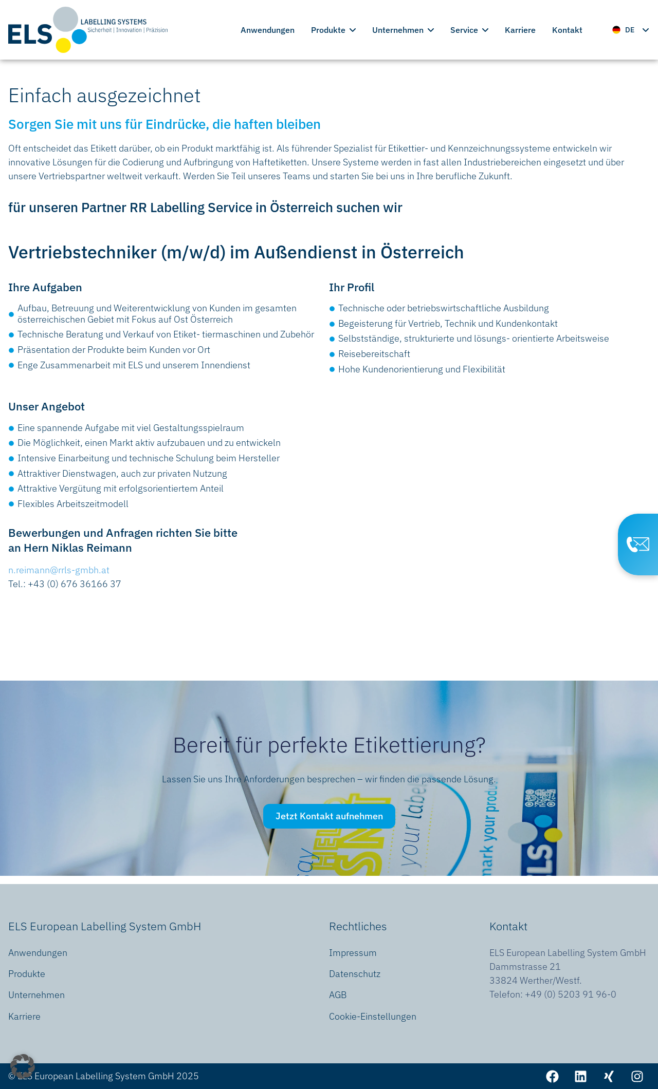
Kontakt (567, 30)
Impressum (353, 953)
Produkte (333, 30)
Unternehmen (403, 30)
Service (469, 30)
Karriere (520, 30)
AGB (337, 995)
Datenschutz (354, 974)
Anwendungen (268, 30)
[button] (22, 1066)
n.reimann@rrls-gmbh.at (58, 570)
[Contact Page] (638, 544)
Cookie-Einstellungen (372, 1016)
